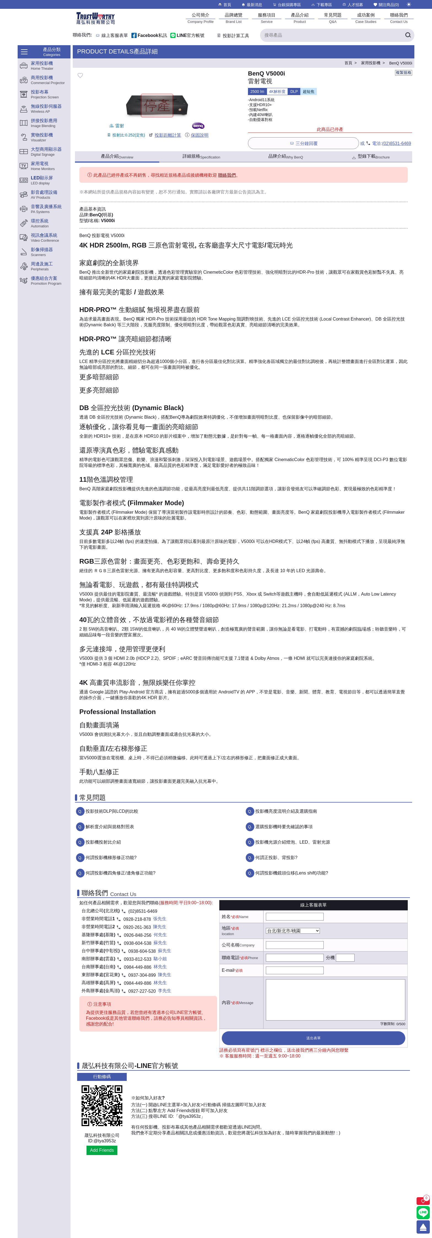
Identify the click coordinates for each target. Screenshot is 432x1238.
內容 (226, 1002)
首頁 (224, 4)
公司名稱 (230, 945)
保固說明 (197, 135)
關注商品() (386, 4)
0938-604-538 (138, 943)
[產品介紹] (299, 18)
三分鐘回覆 (303, 143)
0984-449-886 (138, 967)
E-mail (228, 970)
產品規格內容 (123, 192)
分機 (330, 957)
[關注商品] (423, 1201)
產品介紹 (117, 156)
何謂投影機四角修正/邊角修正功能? (120, 873)
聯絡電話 (230, 957)
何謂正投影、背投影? (276, 857)
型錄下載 (370, 157)
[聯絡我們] (399, 18)
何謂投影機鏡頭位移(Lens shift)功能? (291, 873)
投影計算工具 (232, 35)
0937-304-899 (142, 975)
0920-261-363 (137, 927)
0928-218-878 (137, 919)
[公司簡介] (200, 18)
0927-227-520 (142, 991)
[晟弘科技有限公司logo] (95, 23)
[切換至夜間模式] (409, 4)
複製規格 (403, 72)
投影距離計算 (164, 135)
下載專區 (321, 4)
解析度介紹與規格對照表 (110, 826)
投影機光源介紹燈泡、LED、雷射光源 (292, 842)
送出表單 (313, 1038)
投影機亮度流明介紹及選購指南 (286, 811)
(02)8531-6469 (396, 143)
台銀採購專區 (286, 4)
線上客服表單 (115, 35)
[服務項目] (266, 18)
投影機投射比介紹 (103, 842)
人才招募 (352, 4)
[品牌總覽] (233, 18)
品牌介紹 (285, 156)
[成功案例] (365, 18)
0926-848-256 (138, 935)
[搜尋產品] (337, 35)
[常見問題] (332, 18)
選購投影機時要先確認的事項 (284, 826)
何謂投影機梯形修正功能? (111, 857)
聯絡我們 (227, 175)
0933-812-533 (138, 959)
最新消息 (251, 4)
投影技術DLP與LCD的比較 (112, 811)
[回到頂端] (423, 1227)
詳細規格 (201, 156)
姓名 (226, 916)
